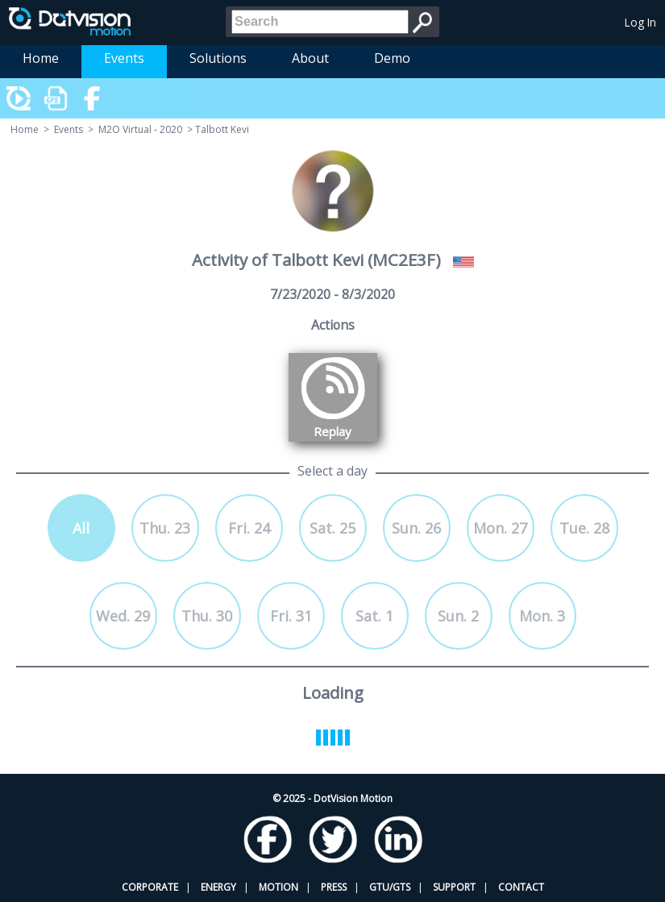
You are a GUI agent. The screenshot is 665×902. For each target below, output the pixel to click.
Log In (640, 22)
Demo (392, 58)
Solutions (218, 58)
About (310, 58)
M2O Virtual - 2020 (140, 129)
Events (124, 58)
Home (41, 58)
